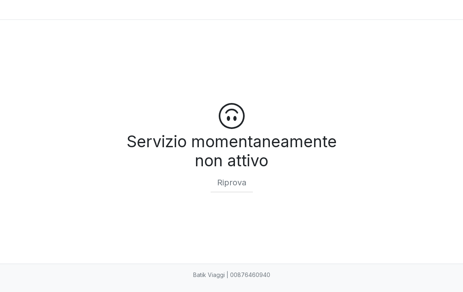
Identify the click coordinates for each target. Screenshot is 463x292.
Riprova (231, 182)
